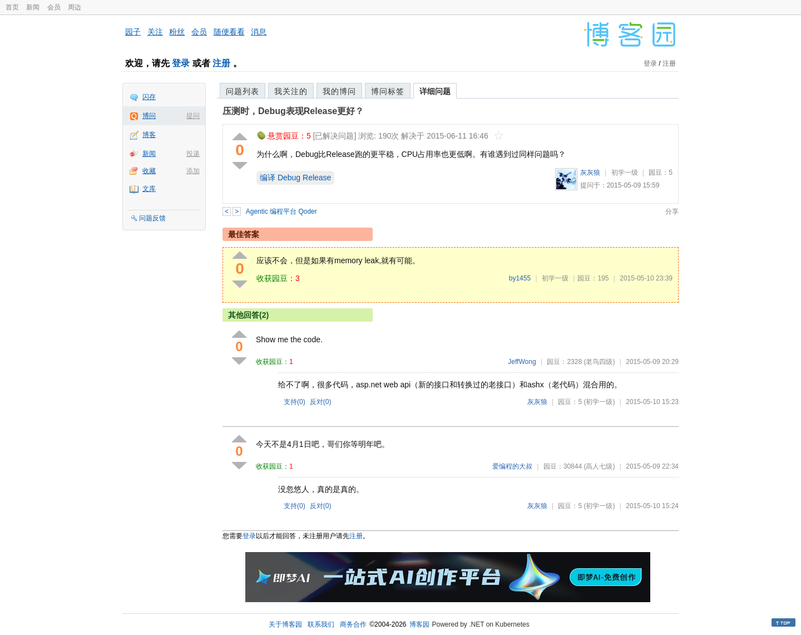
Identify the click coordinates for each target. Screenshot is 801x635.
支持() (294, 402)
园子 (133, 31)
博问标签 (387, 91)
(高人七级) (599, 466)
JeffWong (522, 362)
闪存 (149, 97)
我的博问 (339, 91)
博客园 (419, 624)
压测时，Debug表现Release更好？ (293, 111)
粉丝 (177, 31)
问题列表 (242, 91)
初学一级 (624, 172)
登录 (181, 63)
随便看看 (229, 31)
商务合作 (353, 624)
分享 (672, 211)
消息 (258, 31)
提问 (193, 116)
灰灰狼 (590, 172)
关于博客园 (285, 624)
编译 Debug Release (295, 177)
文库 (149, 189)
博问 (149, 116)
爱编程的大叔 (512, 466)
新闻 (32, 7)
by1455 (520, 278)
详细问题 (435, 91)
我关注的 (291, 91)
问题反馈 (152, 218)
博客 (149, 135)
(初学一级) (599, 402)
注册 (221, 63)
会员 (54, 7)
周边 (74, 7)
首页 (12, 7)
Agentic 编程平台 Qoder (281, 211)
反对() (321, 402)
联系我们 (321, 624)
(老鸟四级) (599, 362)
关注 (155, 31)
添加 (193, 171)
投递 (193, 153)
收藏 (149, 171)
